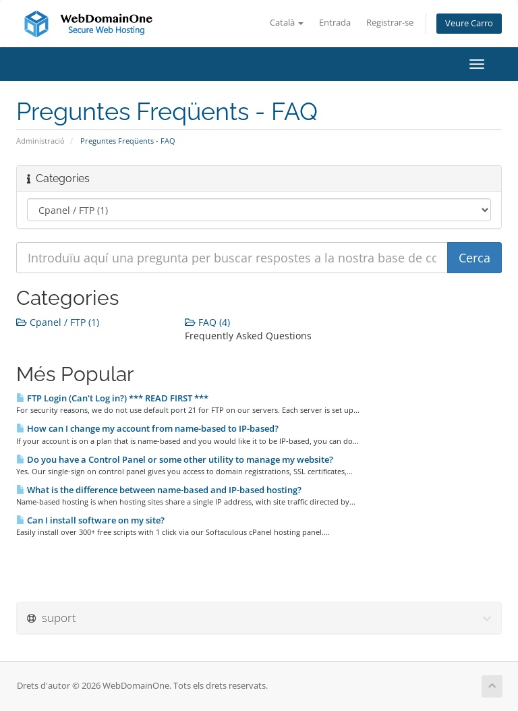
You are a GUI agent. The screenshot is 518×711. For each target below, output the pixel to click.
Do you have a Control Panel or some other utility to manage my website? (174, 459)
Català (287, 22)
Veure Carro (469, 23)
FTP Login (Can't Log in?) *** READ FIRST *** (112, 398)
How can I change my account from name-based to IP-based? (147, 428)
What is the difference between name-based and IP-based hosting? (158, 490)
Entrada (335, 22)
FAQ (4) (207, 322)
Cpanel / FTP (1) (57, 322)
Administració (40, 141)
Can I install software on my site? (90, 520)
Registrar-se (389, 22)
